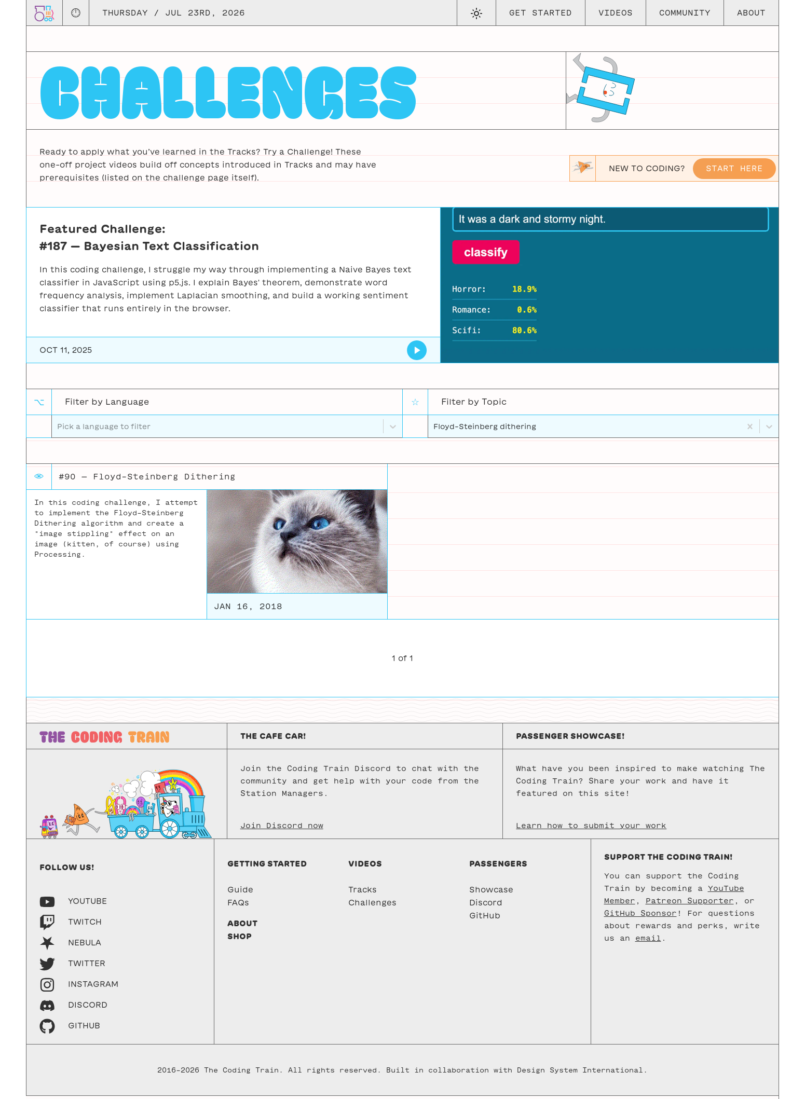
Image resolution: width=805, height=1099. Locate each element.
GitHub (484, 919)
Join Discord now (281, 828)
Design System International (580, 1073)
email (648, 941)
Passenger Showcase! (570, 739)
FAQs (238, 906)
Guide (240, 893)
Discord (485, 906)
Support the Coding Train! (668, 860)
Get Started (540, 13)
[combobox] (434, 427)
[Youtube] (73, 904)
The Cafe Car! (273, 739)
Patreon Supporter (690, 904)
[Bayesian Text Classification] (417, 350)
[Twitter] (72, 966)
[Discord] (73, 1008)
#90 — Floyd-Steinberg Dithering (147, 480)
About (751, 13)
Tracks (362, 893)
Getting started (267, 867)
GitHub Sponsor (640, 916)
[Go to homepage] (44, 13)
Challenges (372, 906)
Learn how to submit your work (591, 828)
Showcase (491, 893)
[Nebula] (70, 946)
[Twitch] (70, 925)
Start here (734, 168)
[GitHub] (69, 1029)
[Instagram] (78, 987)
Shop (239, 939)
